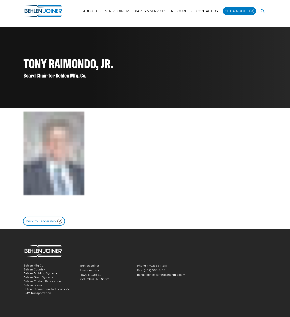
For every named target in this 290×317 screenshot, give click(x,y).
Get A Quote (236, 11)
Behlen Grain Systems (38, 277)
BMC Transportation (37, 293)
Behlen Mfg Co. (33, 265)
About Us (91, 11)
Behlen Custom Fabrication (42, 281)
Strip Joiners (117, 11)
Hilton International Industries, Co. (47, 289)
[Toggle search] (263, 11)
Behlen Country (34, 269)
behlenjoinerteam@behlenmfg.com (161, 275)
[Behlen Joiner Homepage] (43, 11)
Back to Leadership (41, 221)
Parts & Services (150, 11)
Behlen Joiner (32, 285)
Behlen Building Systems (40, 273)
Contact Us (207, 11)
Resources (181, 11)
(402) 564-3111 (157, 266)
